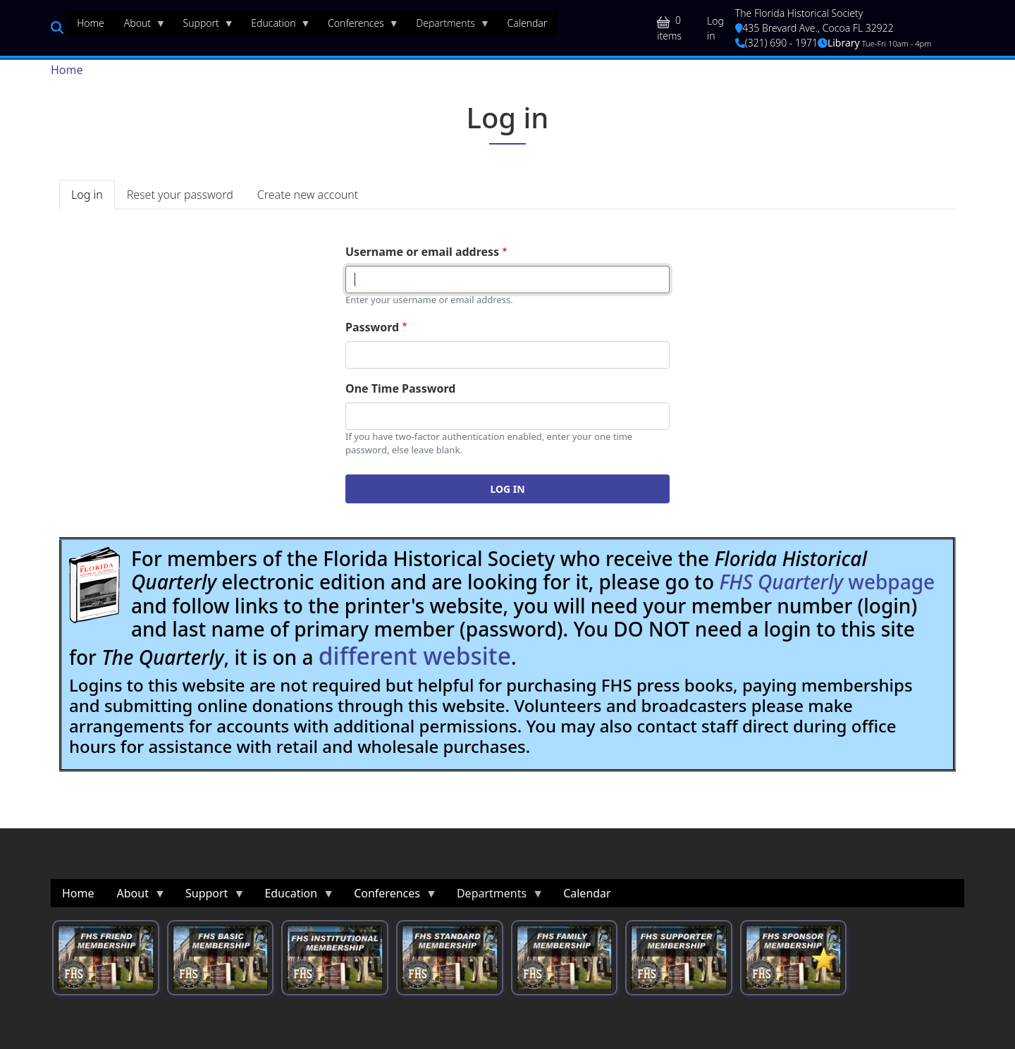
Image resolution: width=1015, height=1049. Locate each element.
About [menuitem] (140, 26)
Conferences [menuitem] (358, 26)
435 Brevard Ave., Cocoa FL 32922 (814, 28)
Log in (715, 28)
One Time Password (400, 388)
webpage (827, 581)
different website (415, 655)
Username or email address (422, 251)
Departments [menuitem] (448, 26)
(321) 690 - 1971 (776, 42)
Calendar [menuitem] (527, 23)
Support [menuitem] (203, 26)
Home (67, 70)
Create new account (307, 194)
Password (372, 327)
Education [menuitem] (275, 26)
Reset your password (180, 194)
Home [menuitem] (90, 23)
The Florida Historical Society (799, 13)
